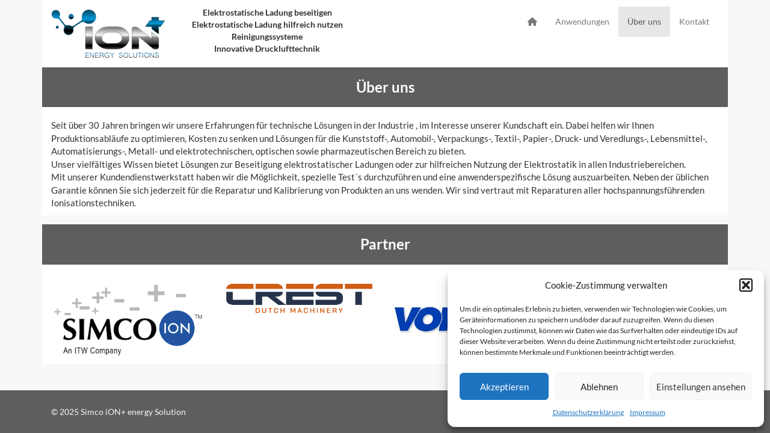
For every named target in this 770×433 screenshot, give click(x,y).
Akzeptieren (504, 386)
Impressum (647, 412)
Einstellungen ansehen (700, 386)
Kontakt (694, 21)
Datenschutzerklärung (588, 412)
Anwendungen (582, 21)
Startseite (532, 22)
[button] (746, 285)
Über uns (644, 21)
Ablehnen (599, 386)
